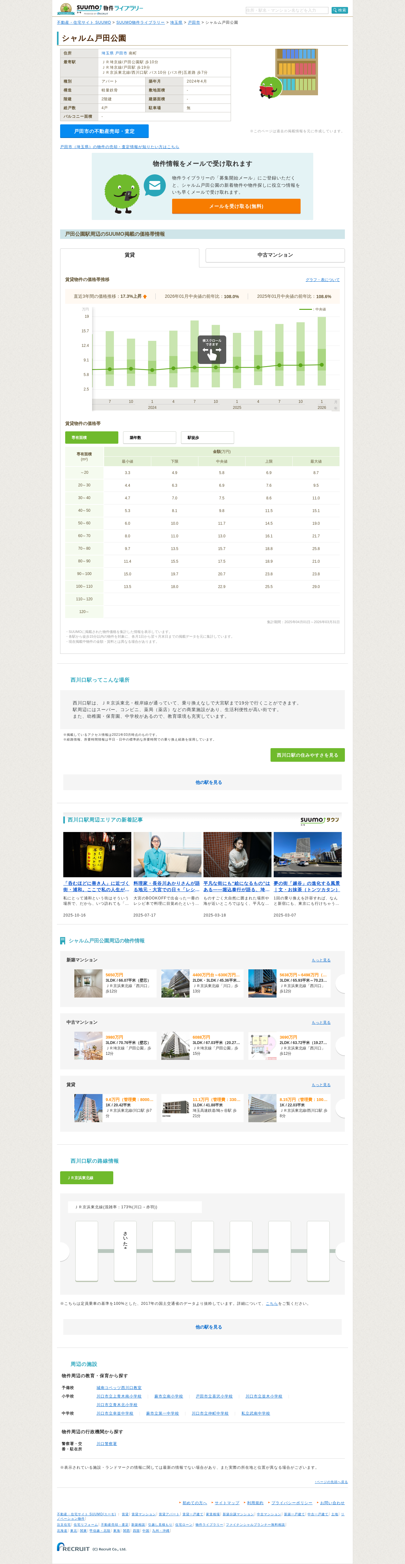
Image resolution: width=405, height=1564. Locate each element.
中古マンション (269, 1514)
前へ (65, 1251)
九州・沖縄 (161, 1530)
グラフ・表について (323, 280)
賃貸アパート (169, 1514)
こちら (272, 1303)
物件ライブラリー (209, 1524)
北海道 (62, 1530)
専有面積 (79, 437)
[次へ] (340, 983)
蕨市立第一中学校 (162, 1413)
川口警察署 (107, 1444)
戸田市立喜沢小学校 (214, 1396)
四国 (136, 1530)
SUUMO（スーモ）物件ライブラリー (100, 9)
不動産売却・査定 (115, 1524)
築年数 (135, 437)
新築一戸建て (294, 1514)
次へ (340, 1251)
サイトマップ (227, 1503)
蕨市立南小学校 (168, 1396)
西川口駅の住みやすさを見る (308, 755)
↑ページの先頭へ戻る (331, 1482)
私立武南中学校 (255, 1413)
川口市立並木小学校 (264, 1396)
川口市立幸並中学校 (115, 1413)
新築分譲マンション (238, 1514)
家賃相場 (213, 1514)
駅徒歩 (193, 437)
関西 (126, 1530)
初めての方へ (195, 1503)
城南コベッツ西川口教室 (119, 1388)
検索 (342, 10)
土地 (334, 1514)
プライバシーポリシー (292, 1503)
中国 (145, 1530)
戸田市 (194, 22)
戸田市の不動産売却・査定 (104, 131)
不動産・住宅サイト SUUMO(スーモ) (86, 1514)
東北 (73, 1530)
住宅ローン (184, 1524)
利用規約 (255, 1503)
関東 (83, 1530)
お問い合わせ (332, 1503)
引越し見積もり (160, 1524)
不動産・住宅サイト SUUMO (84, 22)
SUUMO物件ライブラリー (140, 22)
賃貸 (125, 1514)
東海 (116, 1530)
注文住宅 (64, 1524)
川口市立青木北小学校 (117, 1405)
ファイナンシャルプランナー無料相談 (255, 1524)
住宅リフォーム (86, 1524)
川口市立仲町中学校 (210, 1413)
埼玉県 (176, 22)
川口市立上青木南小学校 (119, 1396)
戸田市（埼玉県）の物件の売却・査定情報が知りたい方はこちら (119, 147)
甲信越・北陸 (100, 1530)
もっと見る (321, 960)
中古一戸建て (318, 1514)
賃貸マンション (144, 1514)
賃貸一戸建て (193, 1514)
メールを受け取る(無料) (236, 206)
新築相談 (138, 1524)
